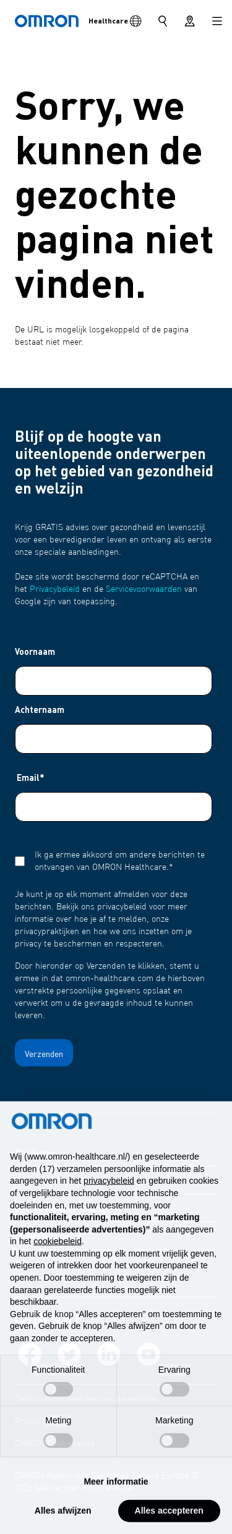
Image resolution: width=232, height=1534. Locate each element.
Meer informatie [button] (116, 1507)
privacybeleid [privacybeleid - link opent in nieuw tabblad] (109, 1207)
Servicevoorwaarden (144, 589)
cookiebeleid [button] (57, 1267)
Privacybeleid (55, 589)
